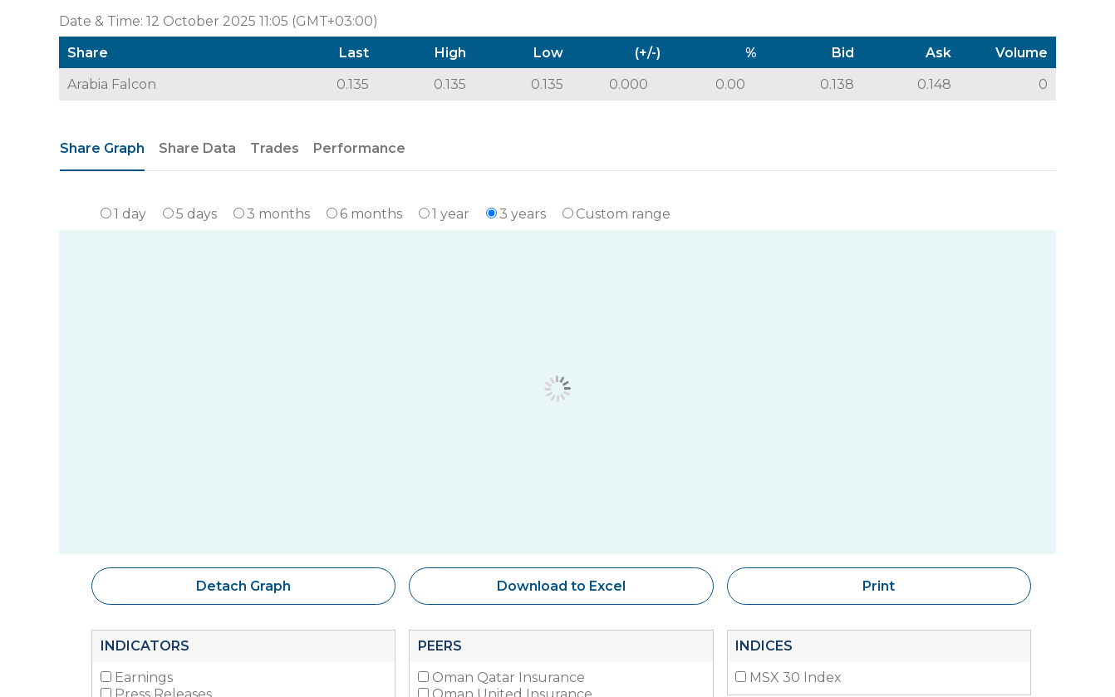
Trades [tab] (274, 148)
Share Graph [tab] (102, 148)
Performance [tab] (359, 148)
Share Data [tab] (197, 148)
